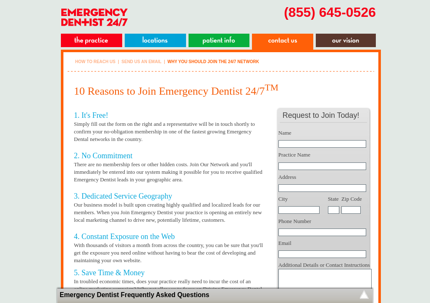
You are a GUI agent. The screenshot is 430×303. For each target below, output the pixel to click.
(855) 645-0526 (330, 12)
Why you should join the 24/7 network (213, 61)
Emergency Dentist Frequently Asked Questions (134, 294)
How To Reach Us (95, 61)
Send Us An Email (141, 61)
